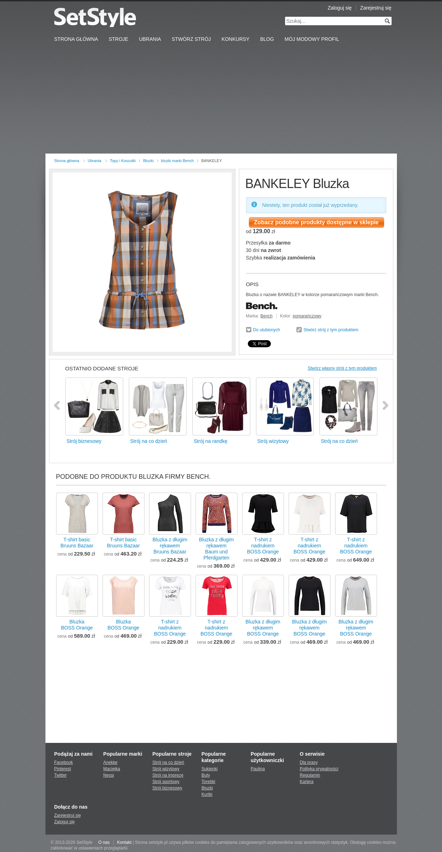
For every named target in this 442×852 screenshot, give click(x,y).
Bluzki (148, 161)
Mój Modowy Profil (312, 39)
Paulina (258, 768)
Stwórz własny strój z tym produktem (342, 368)
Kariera (306, 781)
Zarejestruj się (376, 8)
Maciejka (111, 768)
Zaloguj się (340, 8)
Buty (206, 775)
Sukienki (210, 768)
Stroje (118, 39)
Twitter (60, 775)
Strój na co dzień (168, 762)
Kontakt (124, 842)
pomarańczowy (307, 316)
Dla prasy (309, 762)
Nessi (108, 775)
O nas (104, 842)
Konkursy (236, 39)
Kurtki (207, 794)
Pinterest (62, 768)
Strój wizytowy (165, 768)
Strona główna (66, 161)
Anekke (110, 762)
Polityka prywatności (319, 768)
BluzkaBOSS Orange (77, 625)
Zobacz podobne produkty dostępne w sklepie (316, 222)
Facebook (63, 762)
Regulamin (310, 775)
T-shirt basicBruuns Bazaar (76, 542)
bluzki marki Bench (177, 161)
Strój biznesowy (167, 788)
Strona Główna (76, 39)
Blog (267, 39)
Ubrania (150, 39)
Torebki (208, 781)
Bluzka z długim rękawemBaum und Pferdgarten (216, 549)
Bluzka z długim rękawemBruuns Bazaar (169, 545)
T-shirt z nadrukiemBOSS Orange (263, 545)
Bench (267, 316)
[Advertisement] (221, 100)
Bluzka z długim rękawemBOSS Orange (262, 628)
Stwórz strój (191, 39)
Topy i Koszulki (123, 161)
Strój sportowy (165, 781)
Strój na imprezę (167, 775)
